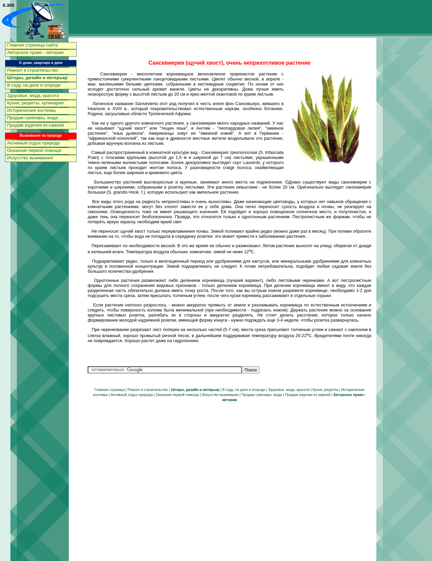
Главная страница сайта (32, 44)
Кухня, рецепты (326, 390)
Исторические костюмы (31, 110)
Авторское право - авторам (35, 52)
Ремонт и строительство (32, 70)
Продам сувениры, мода (32, 117)
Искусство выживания (30, 157)
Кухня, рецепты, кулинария (35, 102)
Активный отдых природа (33, 142)
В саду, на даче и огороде (34, 85)
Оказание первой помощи (34, 150)
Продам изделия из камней (35, 125)
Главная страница (109, 390)
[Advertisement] (405, 143)
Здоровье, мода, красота (33, 95)
